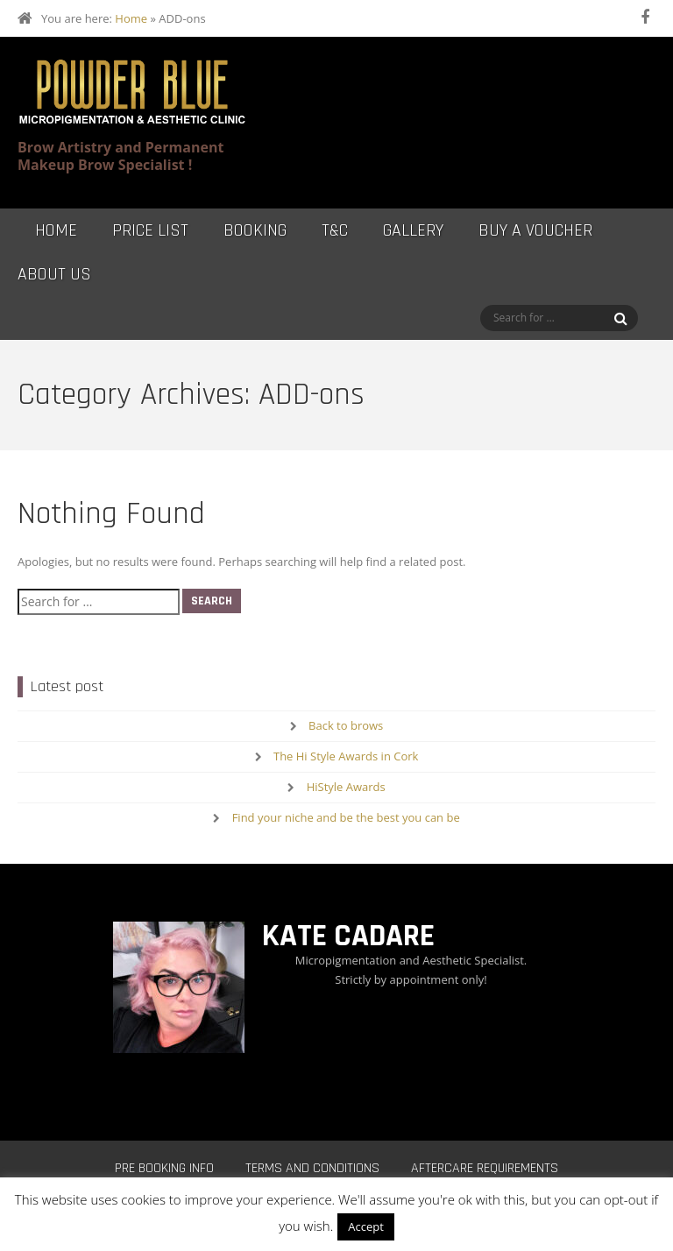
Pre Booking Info (164, 1168)
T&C (335, 230)
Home (131, 18)
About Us (54, 274)
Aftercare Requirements (484, 1168)
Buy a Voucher (535, 230)
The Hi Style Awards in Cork (345, 756)
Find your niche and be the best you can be (346, 817)
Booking (255, 230)
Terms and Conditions (312, 1168)
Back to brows (345, 725)
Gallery (413, 230)
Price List (150, 230)
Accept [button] (366, 1226)
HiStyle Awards (346, 787)
